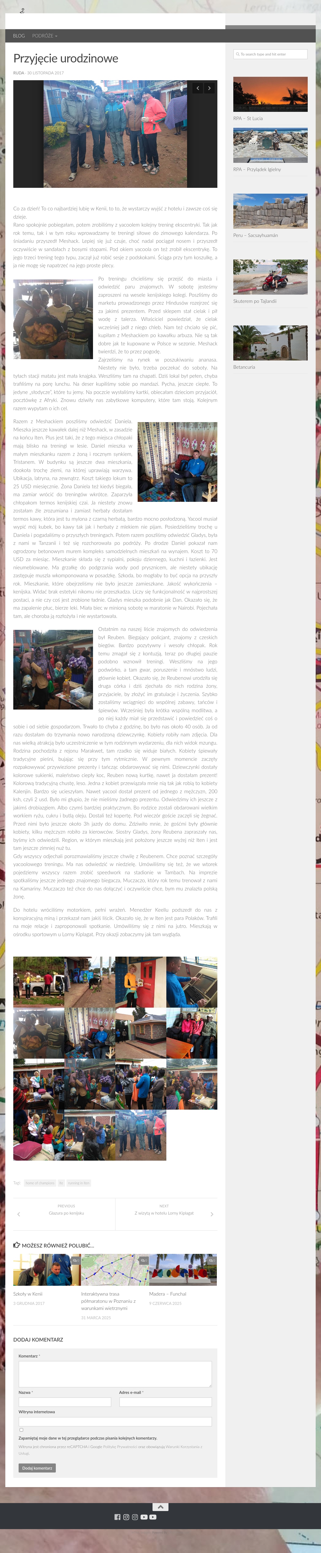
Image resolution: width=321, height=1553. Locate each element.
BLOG (19, 36)
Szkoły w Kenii (28, 1311)
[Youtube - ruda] (295, 50)
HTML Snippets (141, 1549)
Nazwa (26, 1409)
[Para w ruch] (278, 50)
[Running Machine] (269, 50)
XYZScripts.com (179, 1549)
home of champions (40, 1200)
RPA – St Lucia (248, 135)
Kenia (57, 50)
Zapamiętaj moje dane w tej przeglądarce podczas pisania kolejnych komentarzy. (88, 1455)
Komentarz (29, 1373)
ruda (18, 90)
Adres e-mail (131, 1409)
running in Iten (79, 1200)
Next (209, 105)
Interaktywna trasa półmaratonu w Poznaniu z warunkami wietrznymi (108, 1318)
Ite (61, 1200)
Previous (197, 105)
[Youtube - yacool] (304, 50)
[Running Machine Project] (287, 50)
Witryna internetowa (37, 1429)
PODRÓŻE (42, 36)
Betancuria (244, 384)
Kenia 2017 (81, 50)
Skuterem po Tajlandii (255, 318)
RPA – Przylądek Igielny (257, 186)
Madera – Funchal (167, 1311)
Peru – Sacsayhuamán (255, 252)
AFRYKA (22, 50)
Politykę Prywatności (120, 1464)
